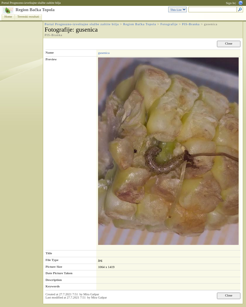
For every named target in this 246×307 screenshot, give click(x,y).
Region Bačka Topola (35, 9)
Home (8, 16)
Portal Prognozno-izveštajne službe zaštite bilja (31, 2)
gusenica (103, 52)
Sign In (230, 3)
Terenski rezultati (28, 16)
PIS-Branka (191, 24)
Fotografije (169, 24)
